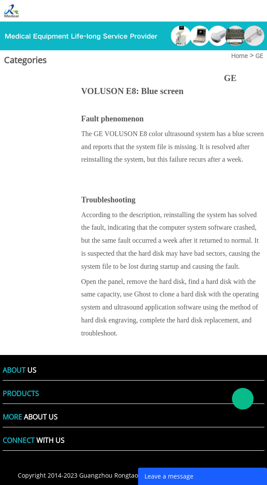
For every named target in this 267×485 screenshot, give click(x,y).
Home (239, 56)
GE (259, 56)
